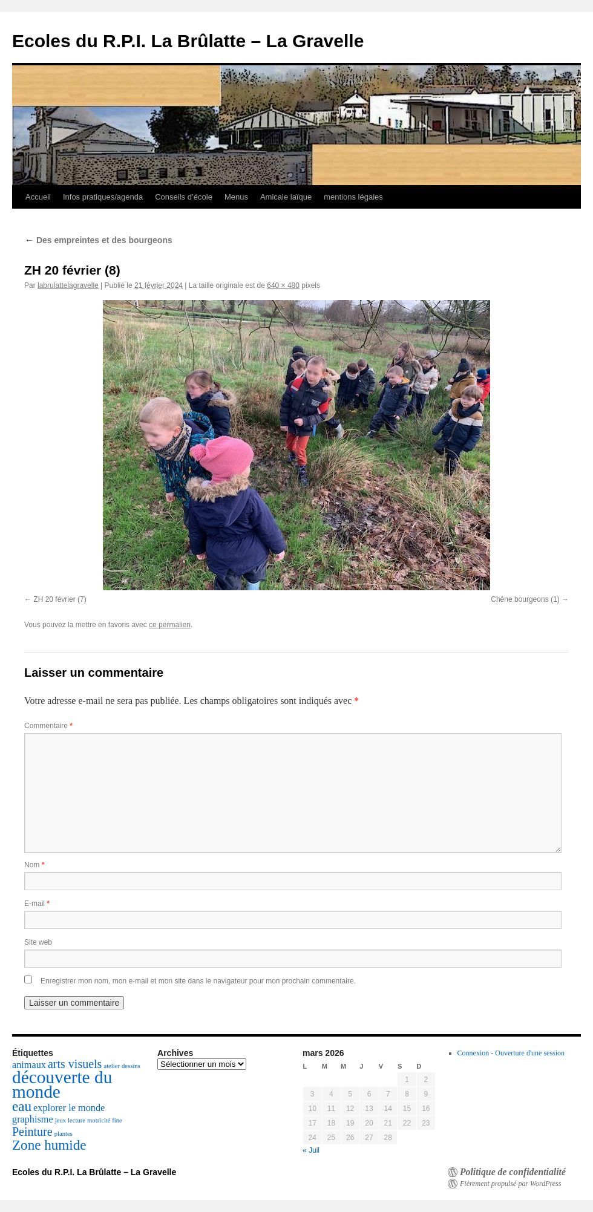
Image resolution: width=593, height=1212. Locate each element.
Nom (34, 865)
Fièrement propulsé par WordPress (510, 1183)
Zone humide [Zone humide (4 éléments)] (49, 1145)
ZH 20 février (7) (59, 599)
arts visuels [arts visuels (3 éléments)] (75, 1063)
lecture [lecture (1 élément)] (76, 1120)
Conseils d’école (183, 196)
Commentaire (48, 726)
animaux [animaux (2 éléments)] (29, 1065)
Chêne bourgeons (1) (525, 599)
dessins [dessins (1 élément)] (131, 1066)
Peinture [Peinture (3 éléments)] (32, 1131)
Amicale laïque (286, 196)
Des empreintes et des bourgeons (98, 240)
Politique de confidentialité (513, 1172)
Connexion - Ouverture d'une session (511, 1053)
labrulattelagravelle (68, 285)
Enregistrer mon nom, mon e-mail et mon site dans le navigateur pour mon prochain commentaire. (198, 981)
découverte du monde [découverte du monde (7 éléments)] (62, 1084)
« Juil (311, 1150)
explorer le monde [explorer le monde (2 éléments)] (69, 1108)
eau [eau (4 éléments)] (21, 1106)
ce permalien (170, 625)
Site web (38, 942)
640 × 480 (283, 285)
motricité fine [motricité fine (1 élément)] (104, 1120)
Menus (236, 196)
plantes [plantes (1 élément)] (63, 1133)
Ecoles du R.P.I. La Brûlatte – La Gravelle (188, 41)
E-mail (37, 903)
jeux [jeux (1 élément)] (60, 1120)
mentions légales (353, 196)
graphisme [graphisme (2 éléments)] (32, 1119)
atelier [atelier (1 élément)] (111, 1066)
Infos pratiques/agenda (103, 196)
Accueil (38, 196)
